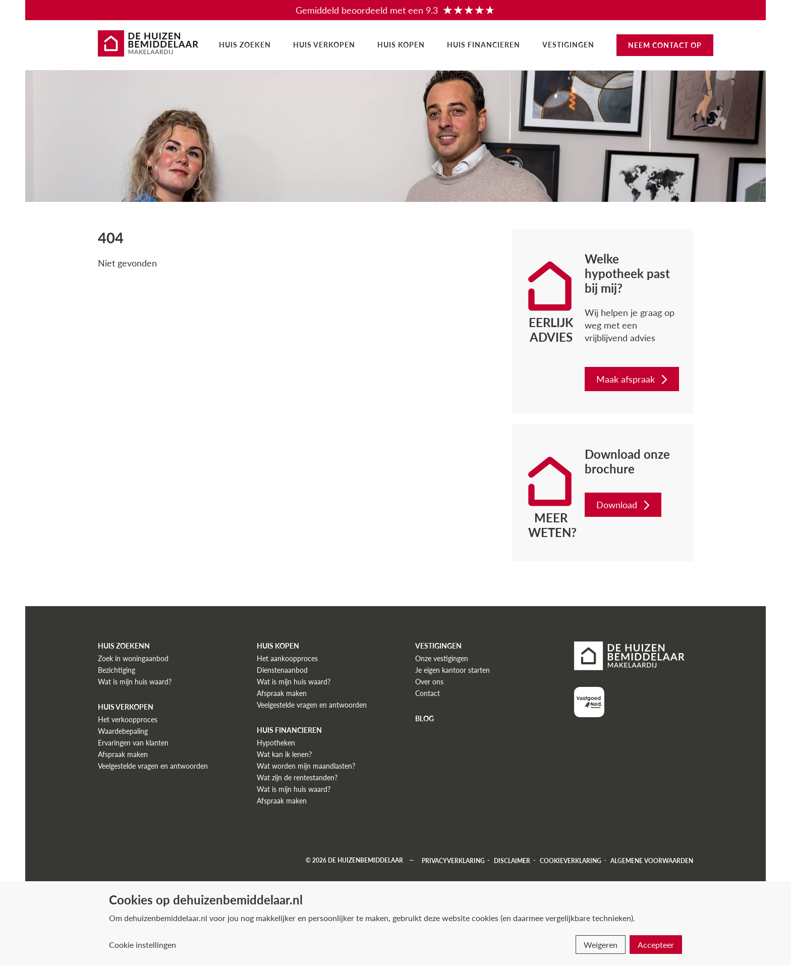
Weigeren (600, 944)
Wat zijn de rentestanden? (297, 777)
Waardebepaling (123, 731)
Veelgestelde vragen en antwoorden (153, 766)
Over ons (429, 681)
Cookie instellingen (142, 944)
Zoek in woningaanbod (133, 658)
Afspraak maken (123, 754)
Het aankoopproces (287, 658)
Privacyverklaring (453, 860)
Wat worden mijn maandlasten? (306, 766)
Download (624, 504)
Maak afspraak (632, 379)
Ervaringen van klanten (133, 742)
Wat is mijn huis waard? (135, 681)
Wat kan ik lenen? (284, 754)
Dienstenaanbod (282, 670)
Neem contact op (665, 45)
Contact (427, 693)
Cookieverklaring (570, 860)
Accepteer (656, 944)
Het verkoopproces (127, 719)
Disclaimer (512, 860)
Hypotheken (276, 742)
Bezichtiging (116, 670)
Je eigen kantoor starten (452, 670)
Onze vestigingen (441, 658)
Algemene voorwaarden (651, 860)
